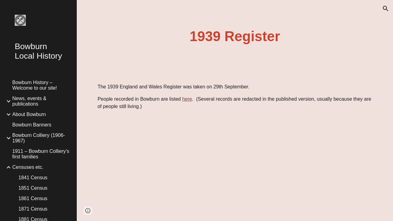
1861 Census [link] (32, 198)
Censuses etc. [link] (27, 167)
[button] (385, 8)
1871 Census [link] (32, 208)
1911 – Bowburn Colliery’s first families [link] (40, 154)
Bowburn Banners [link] (31, 124)
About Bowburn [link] (29, 114)
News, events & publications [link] (29, 101)
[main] (235, 37)
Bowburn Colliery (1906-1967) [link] (38, 138)
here (187, 99)
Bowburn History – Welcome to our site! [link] (34, 85)
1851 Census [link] (32, 188)
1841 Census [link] (32, 177)
